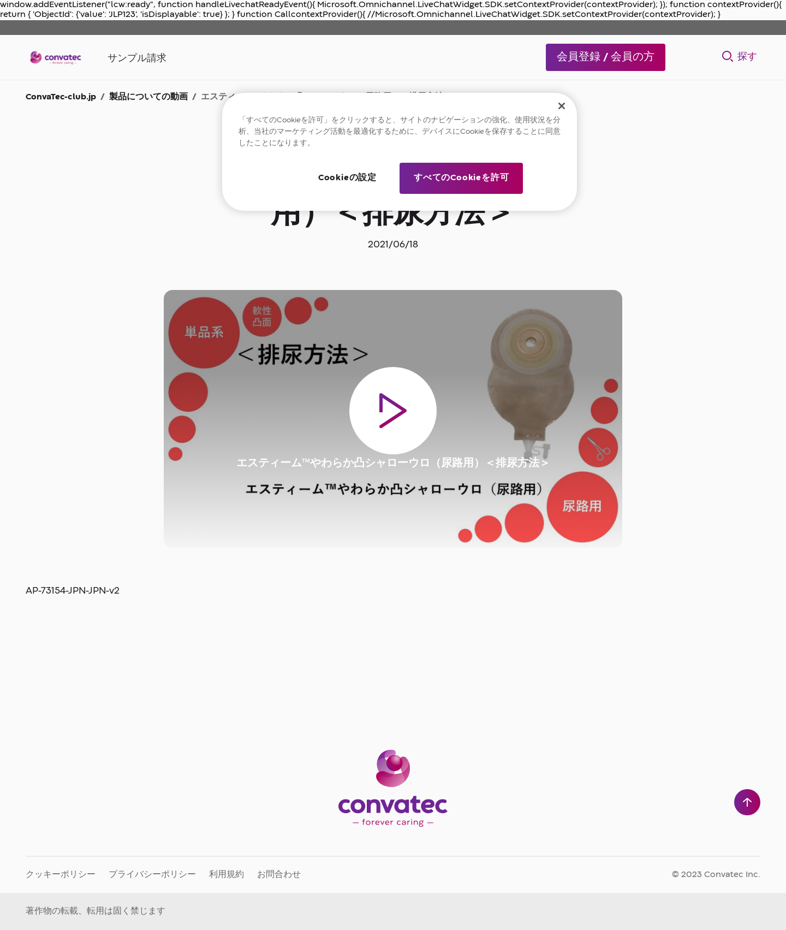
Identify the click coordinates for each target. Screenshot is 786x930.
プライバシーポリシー (152, 875)
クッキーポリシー (61, 875)
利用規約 (226, 875)
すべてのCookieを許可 (461, 178)
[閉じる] (562, 106)
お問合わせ (279, 875)
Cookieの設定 (347, 178)
